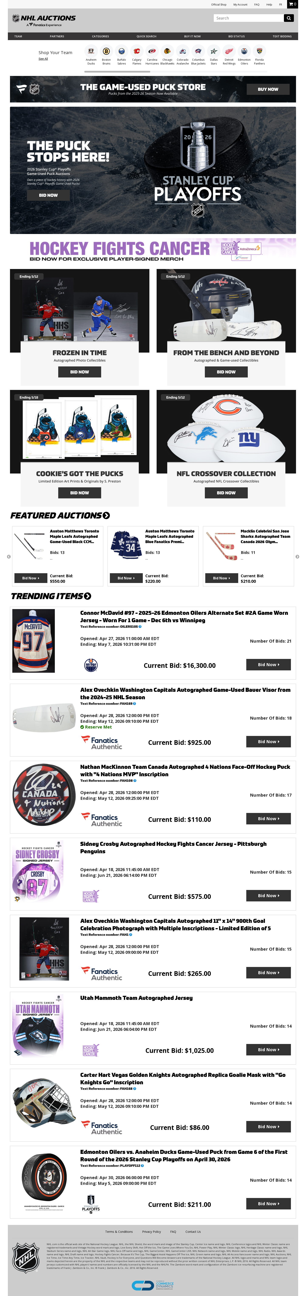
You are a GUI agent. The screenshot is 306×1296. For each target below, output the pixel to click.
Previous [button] (9, 557)
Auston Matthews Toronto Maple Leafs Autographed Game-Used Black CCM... (74, 536)
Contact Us (193, 1232)
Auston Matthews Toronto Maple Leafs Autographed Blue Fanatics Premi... (169, 536)
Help (269, 4)
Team (18, 36)
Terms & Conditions (119, 1232)
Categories (100, 36)
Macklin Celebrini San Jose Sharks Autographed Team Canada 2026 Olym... (265, 536)
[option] (57, 556)
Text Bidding (282, 36)
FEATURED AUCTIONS (60, 515)
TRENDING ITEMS (50, 596)
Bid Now (29, 578)
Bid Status (236, 36)
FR (280, 4)
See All (43, 58)
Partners (57, 36)
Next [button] (297, 557)
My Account (240, 4)
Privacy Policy (151, 1232)
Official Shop (219, 4)
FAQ (256, 4)
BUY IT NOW (192, 36)
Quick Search (146, 36)
